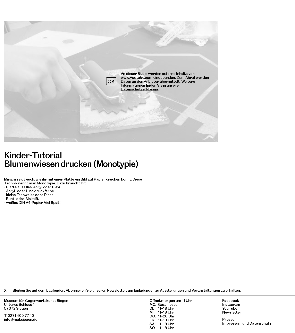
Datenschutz (260, 323)
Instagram (231, 304)
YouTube (229, 308)
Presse (228, 319)
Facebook (230, 300)
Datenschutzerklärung (140, 89)
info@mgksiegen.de (20, 319)
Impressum (232, 323)
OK (111, 81)
